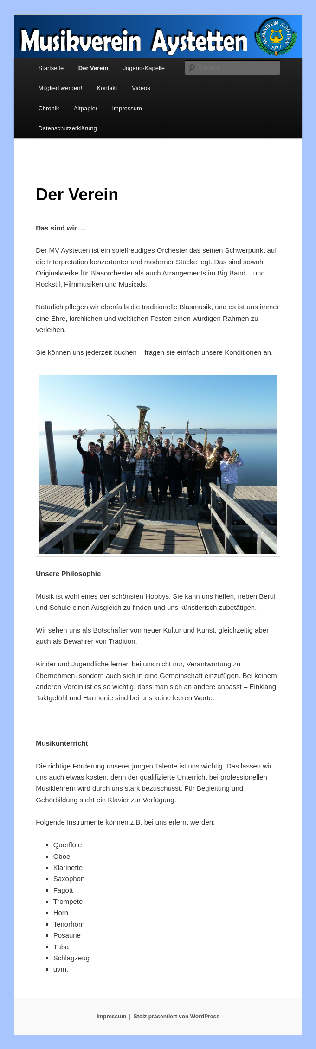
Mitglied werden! (60, 87)
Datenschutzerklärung (67, 128)
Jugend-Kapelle (144, 67)
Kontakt (107, 87)
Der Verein (93, 67)
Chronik (48, 108)
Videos (141, 87)
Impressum (127, 108)
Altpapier (85, 108)
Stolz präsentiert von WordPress (176, 1016)
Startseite (51, 67)
